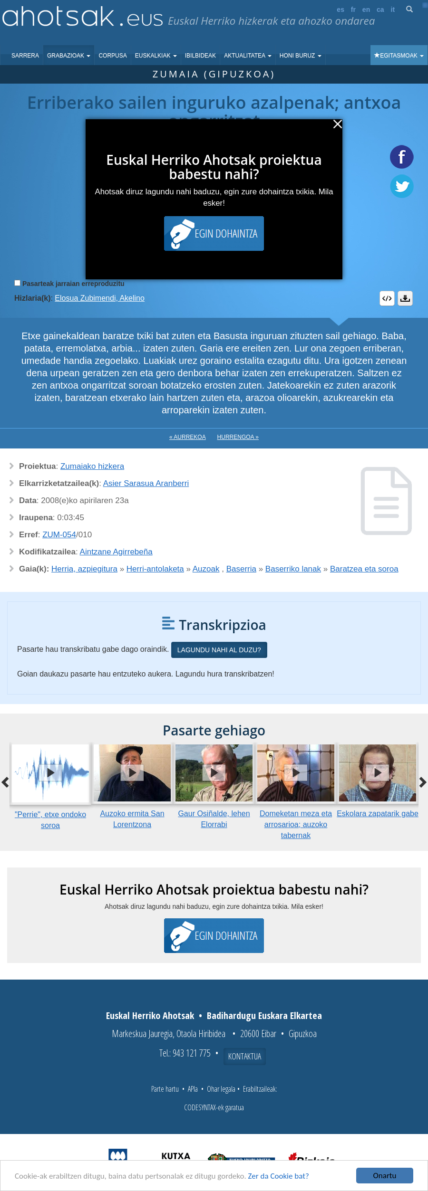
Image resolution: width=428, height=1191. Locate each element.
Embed (387, 298)
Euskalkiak (156, 55)
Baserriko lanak (293, 568)
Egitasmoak (399, 55)
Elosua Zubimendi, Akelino (100, 298)
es (340, 9)
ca (380, 9)
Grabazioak (68, 55)
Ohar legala (221, 1089)
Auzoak (206, 568)
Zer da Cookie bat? (278, 1176)
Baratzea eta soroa (364, 568)
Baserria (241, 568)
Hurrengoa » (238, 437)
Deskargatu (405, 298)
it (393, 9)
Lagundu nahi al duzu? (219, 650)
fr (353, 9)
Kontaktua (244, 1056)
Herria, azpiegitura (84, 568)
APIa (193, 1089)
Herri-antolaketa (155, 568)
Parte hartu (165, 1089)
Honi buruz (300, 55)
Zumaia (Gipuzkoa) (214, 73)
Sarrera (25, 55)
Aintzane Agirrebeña (116, 551)
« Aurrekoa (187, 437)
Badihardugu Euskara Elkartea (264, 1015)
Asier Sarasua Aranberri (146, 483)
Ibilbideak (200, 55)
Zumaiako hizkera (92, 466)
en (366, 9)
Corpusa (112, 55)
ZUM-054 (59, 534)
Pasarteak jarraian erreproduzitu (73, 283)
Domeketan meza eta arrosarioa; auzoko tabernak (296, 824)
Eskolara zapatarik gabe (377, 814)
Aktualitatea (248, 55)
